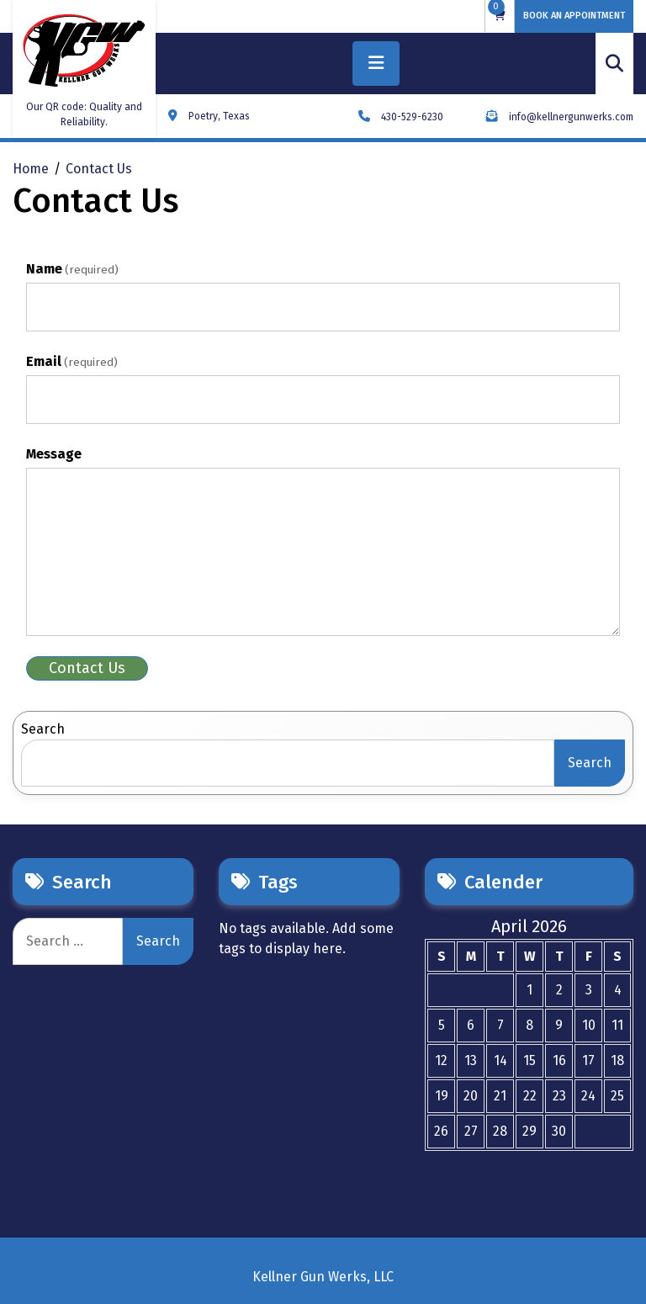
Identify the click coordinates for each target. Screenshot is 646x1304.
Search (43, 729)
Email (72, 361)
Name (72, 269)
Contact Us (87, 668)
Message (54, 454)
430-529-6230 (400, 117)
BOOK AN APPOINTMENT (574, 15)
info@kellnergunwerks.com (559, 117)
